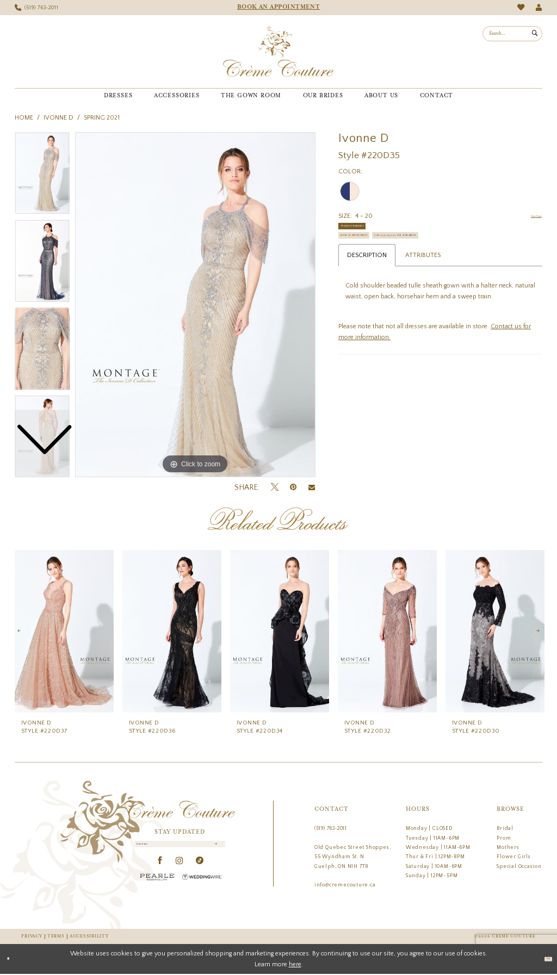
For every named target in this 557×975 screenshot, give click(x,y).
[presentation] (64, 631)
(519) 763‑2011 (330, 828)
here (295, 964)
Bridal (505, 828)
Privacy (31, 936)
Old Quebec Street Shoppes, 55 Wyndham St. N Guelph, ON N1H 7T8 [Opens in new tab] (352, 857)
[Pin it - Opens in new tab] (293, 487)
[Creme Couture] (278, 51)
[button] (539, 7)
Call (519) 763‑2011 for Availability (399, 279)
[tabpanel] (195, 305)
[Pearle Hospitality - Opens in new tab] (157, 886)
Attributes (423, 303)
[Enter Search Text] (512, 33)
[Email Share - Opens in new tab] (311, 487)
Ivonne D (58, 117)
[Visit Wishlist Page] (521, 7)
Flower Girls (513, 856)
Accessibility (89, 936)
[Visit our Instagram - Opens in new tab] (179, 870)
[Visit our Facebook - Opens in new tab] (160, 870)
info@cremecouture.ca (345, 885)
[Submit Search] (534, 33)
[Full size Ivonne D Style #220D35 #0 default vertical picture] (195, 305)
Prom (504, 838)
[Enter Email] (180, 849)
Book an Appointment (378, 257)
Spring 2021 (102, 117)
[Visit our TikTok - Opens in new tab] (200, 870)
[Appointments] (278, 7)
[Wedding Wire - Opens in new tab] (201, 886)
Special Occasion (519, 866)
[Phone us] (37, 7)
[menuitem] (37, 7)
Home (24, 117)
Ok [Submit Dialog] (543, 960)
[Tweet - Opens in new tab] (274, 487)
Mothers (508, 847)
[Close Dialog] (12, 959)
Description (367, 303)
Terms (56, 936)
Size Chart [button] (527, 216)
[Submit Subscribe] (214, 849)
